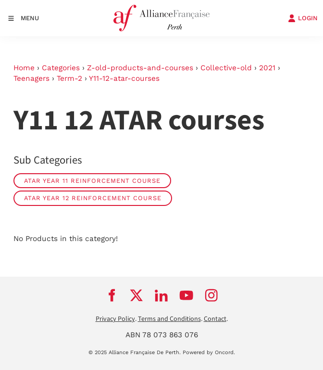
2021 (267, 68)
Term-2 (69, 78)
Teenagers (31, 78)
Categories (61, 68)
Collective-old (226, 68)
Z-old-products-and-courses (140, 68)
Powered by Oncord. (209, 352)
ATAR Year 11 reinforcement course (92, 180)
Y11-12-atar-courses (124, 78)
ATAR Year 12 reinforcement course (93, 198)
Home (24, 68)
